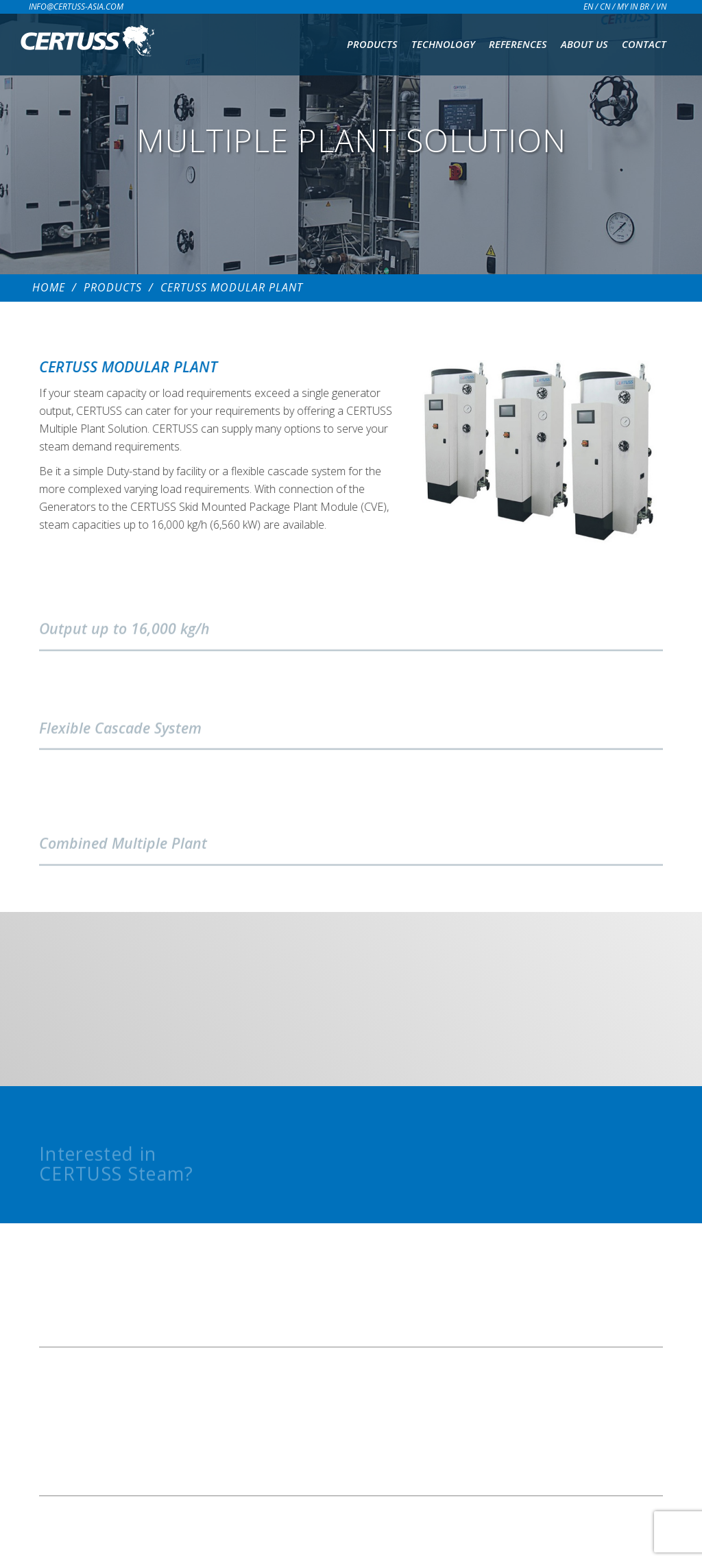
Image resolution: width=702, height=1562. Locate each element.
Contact (644, 44)
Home (48, 287)
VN (661, 6)
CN (605, 6)
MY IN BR (633, 6)
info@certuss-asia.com (76, 6)
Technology (443, 44)
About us (584, 44)
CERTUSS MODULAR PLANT (231, 287)
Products (372, 44)
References (518, 44)
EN (588, 6)
